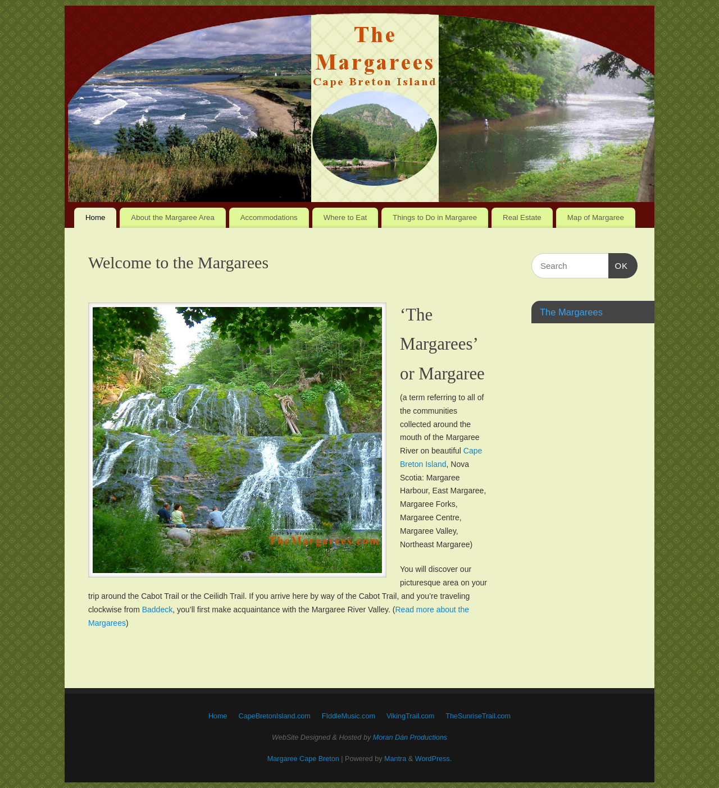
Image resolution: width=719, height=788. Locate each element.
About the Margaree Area (173, 217)
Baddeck (157, 609)
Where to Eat (345, 217)
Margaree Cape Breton (303, 759)
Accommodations (269, 217)
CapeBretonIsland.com (275, 716)
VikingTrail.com (410, 716)
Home (95, 217)
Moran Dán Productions (410, 737)
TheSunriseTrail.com (478, 716)
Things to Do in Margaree (435, 217)
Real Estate (522, 217)
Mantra (395, 759)
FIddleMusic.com (348, 716)
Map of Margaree (595, 217)
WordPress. (433, 759)
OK (618, 264)
